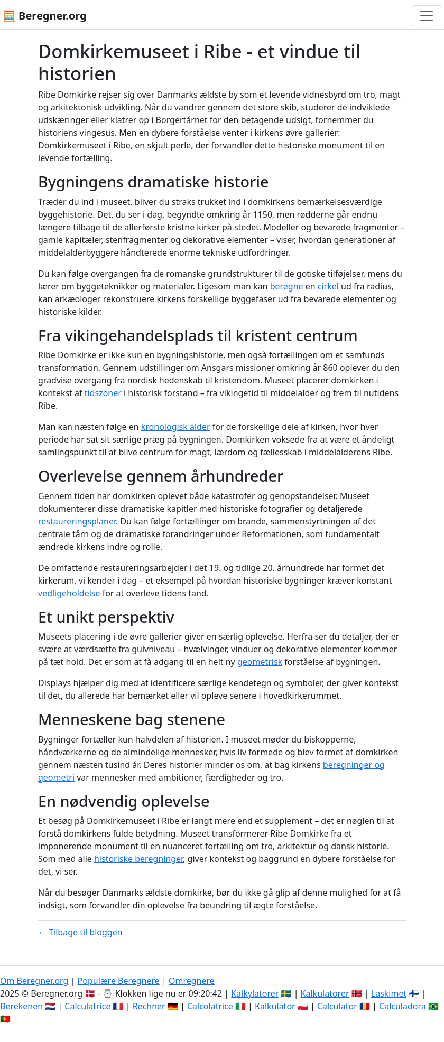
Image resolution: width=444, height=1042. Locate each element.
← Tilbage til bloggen (80, 932)
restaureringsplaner (77, 521)
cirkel (328, 286)
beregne (286, 286)
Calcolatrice (210, 1006)
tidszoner (103, 393)
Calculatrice (87, 1006)
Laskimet (388, 993)
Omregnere (192, 981)
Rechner (149, 1006)
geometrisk (259, 662)
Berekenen (21, 1006)
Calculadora (402, 1006)
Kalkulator (275, 1006)
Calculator (337, 1006)
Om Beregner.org (34, 981)
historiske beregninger (138, 859)
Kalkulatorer (325, 993)
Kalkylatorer (255, 993)
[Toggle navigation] (426, 15)
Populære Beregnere (119, 981)
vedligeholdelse (69, 593)
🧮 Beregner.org (45, 15)
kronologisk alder (175, 427)
